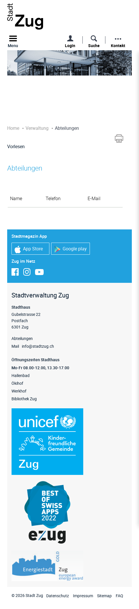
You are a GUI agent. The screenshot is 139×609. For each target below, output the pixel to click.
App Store (29, 249)
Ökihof (17, 383)
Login (70, 45)
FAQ (119, 595)
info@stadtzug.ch (38, 346)
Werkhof (18, 391)
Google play (70, 249)
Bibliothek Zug (24, 398)
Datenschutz (57, 595)
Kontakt (118, 45)
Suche (94, 45)
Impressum (83, 595)
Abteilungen (22, 338)
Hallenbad (20, 375)
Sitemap (104, 595)
